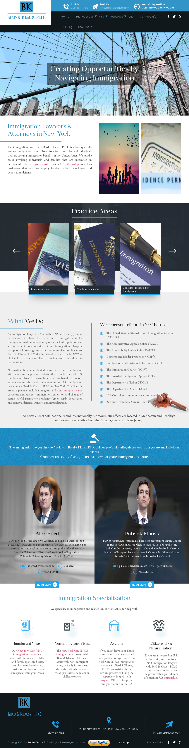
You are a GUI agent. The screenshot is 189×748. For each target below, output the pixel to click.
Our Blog (66, 27)
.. (177, 679)
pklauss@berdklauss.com (133, 566)
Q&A (131, 16)
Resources (116, 16)
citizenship (170, 679)
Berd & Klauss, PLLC (38, 742)
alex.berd (68, 566)
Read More (44, 585)
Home (65, 16)
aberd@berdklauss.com (41, 566)
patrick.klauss (164, 566)
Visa (101, 16)
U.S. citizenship (69, 164)
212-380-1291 (50, 572)
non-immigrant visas (69, 392)
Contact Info (148, 16)
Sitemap (123, 742)
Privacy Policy (155, 742)
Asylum (106, 682)
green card (41, 164)
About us (83, 27)
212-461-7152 (145, 572)
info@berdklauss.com (167, 733)
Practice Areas (84, 16)
